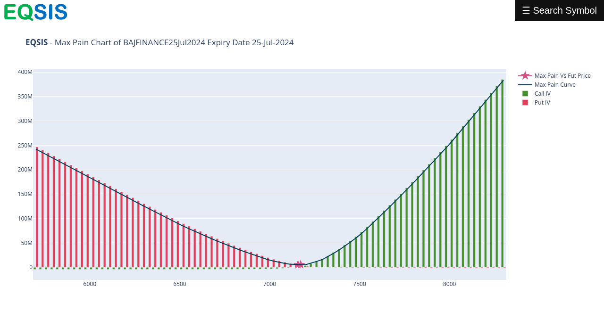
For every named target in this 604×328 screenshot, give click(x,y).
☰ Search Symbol (559, 10)
